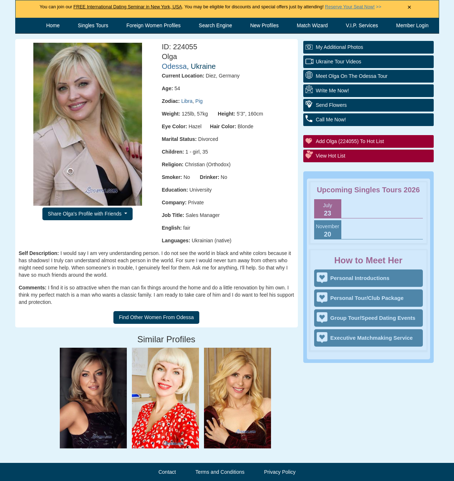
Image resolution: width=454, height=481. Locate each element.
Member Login (412, 25)
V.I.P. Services (362, 25)
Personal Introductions (360, 278)
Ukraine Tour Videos (339, 61)
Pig (199, 101)
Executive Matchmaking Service (371, 338)
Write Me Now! (332, 90)
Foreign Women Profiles (153, 25)
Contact (167, 472)
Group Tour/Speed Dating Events (373, 318)
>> (353, 6)
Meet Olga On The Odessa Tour (352, 76)
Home (53, 25)
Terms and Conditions (219, 472)
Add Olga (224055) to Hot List (350, 141)
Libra (186, 101)
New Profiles (264, 25)
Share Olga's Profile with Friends (85, 214)
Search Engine (215, 25)
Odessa (174, 66)
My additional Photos (339, 47)
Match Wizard (312, 25)
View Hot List (330, 156)
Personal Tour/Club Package (367, 298)
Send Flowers (331, 105)
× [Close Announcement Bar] (409, 7)
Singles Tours (93, 25)
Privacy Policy (280, 472)
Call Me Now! (331, 119)
